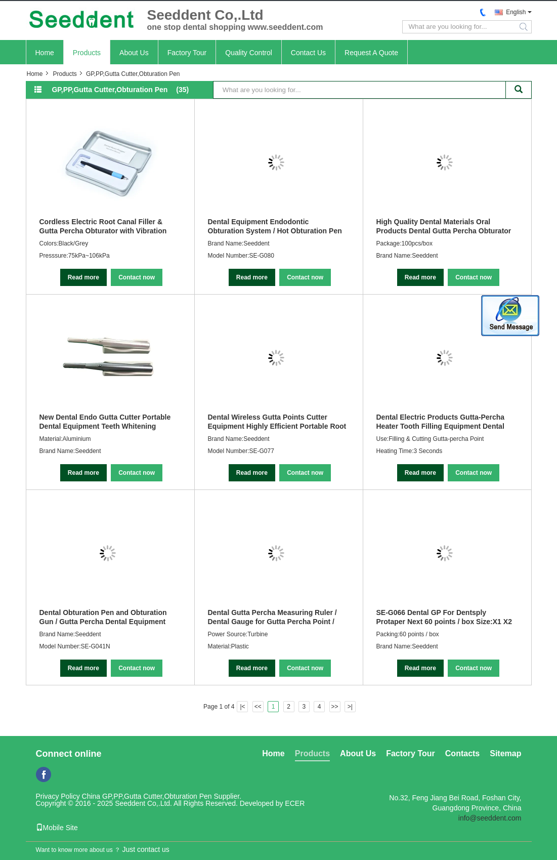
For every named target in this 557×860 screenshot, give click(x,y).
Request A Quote (371, 53)
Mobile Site (57, 828)
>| (350, 706)
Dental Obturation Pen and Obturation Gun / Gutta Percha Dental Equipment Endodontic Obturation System (103, 617)
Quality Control (248, 53)
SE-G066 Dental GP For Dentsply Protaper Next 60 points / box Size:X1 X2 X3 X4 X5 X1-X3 (444, 617)
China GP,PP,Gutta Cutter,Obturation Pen (147, 796)
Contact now (136, 277)
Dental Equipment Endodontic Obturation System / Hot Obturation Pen (275, 226)
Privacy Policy (58, 796)
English (516, 12)
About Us (134, 53)
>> (334, 706)
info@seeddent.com (490, 818)
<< (258, 706)
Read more (83, 277)
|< (242, 706)
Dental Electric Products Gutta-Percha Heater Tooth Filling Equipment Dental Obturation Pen (440, 421)
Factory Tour (187, 53)
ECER (295, 803)
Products (87, 53)
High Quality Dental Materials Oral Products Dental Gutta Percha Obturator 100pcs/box (443, 226)
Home (44, 53)
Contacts (462, 753)
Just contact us (145, 849)
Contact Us (308, 53)
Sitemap (505, 753)
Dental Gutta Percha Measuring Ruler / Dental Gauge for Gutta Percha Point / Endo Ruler (272, 617)
